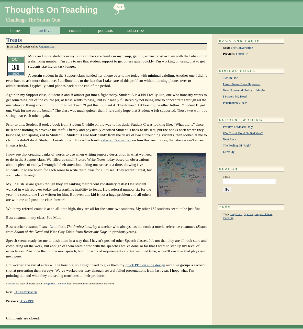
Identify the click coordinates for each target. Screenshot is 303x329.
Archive (45, 30)
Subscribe (135, 30)
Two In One (230, 78)
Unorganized (47, 46)
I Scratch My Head (235, 96)
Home (15, 30)
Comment (61, 283)
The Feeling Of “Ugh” (237, 145)
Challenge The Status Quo (33, 20)
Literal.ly (228, 152)
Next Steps (229, 139)
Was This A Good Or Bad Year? (243, 133)
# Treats (10, 283)
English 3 (236, 214)
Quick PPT (243, 54)
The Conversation (242, 47)
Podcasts (105, 30)
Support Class (263, 214)
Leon (53, 226)
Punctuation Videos (235, 103)
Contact (75, 30)
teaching (228, 218)
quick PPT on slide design (145, 265)
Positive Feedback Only (238, 127)
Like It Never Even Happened (241, 84)
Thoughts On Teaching (51, 9)
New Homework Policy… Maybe (244, 90)
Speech (248, 214)
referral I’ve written (116, 140)
